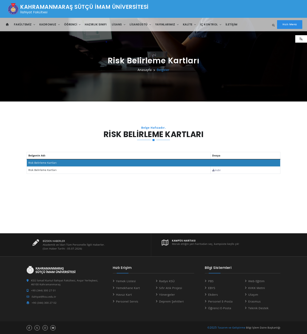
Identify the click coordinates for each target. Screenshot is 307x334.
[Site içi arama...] (272, 25)
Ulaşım (253, 294)
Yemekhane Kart (128, 287)
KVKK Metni (256, 287)
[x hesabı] (37, 327)
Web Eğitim (256, 281)
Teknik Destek (258, 308)
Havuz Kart (124, 294)
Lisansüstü (139, 24)
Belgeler (163, 70)
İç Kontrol (209, 24)
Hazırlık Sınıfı (96, 24)
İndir (218, 170)
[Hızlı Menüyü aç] (289, 24)
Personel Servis (127, 301)
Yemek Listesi (126, 281)
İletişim (231, 24)
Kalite (187, 24)
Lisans (117, 24)
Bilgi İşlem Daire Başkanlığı (263, 327)
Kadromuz (47, 24)
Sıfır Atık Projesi (170, 287)
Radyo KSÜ (167, 281)
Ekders (213, 294)
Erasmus (254, 301)
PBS (211, 281)
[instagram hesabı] (45, 327)
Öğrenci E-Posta (219, 308)
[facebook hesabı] (29, 327)
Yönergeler (167, 294)
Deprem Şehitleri (171, 301)
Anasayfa (145, 70)
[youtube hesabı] (53, 327)
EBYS (211, 287)
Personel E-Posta (220, 301)
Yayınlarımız (165, 24)
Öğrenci (70, 24)
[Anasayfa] (7, 25)
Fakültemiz (23, 24)
